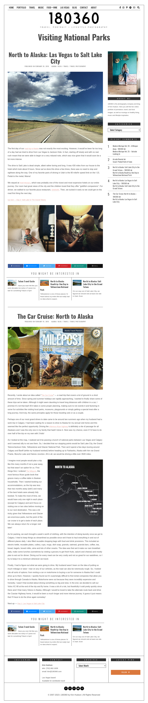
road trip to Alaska (32, 148)
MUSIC (41, 7)
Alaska (54, 66)
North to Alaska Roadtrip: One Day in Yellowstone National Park (55, 285)
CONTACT (84, 7)
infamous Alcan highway (59, 426)
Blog (60, 66)
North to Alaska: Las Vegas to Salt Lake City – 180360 (126, 182)
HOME (11, 7)
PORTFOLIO (21, 7)
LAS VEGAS (64, 7)
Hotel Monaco (26, 183)
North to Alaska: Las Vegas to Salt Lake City (55, 57)
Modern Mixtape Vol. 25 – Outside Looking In (125, 152)
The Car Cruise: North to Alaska (55, 316)
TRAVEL (32, 7)
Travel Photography (78, 66)
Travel (65, 66)
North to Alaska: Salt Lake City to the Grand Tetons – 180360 (125, 169)
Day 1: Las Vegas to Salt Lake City (33, 603)
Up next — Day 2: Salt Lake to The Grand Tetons (29, 200)
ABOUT (94, 7)
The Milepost (31, 471)
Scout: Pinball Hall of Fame (123, 162)
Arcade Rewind (118, 159)
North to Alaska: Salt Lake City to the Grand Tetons (92, 284)
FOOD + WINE (52, 7)
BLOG (74, 7)
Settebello (55, 190)
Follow (125, 672)
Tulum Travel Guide (26, 281)
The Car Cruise (48, 395)
